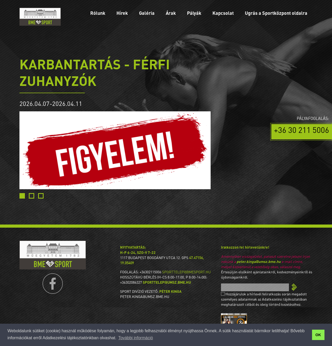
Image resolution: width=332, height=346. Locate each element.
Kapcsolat (223, 13)
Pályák (194, 13)
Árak (171, 13)
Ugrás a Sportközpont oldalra (276, 13)
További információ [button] (135, 338)
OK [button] (318, 335)
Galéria (147, 13)
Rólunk (97, 13)
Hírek (122, 13)
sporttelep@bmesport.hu (186, 271)
